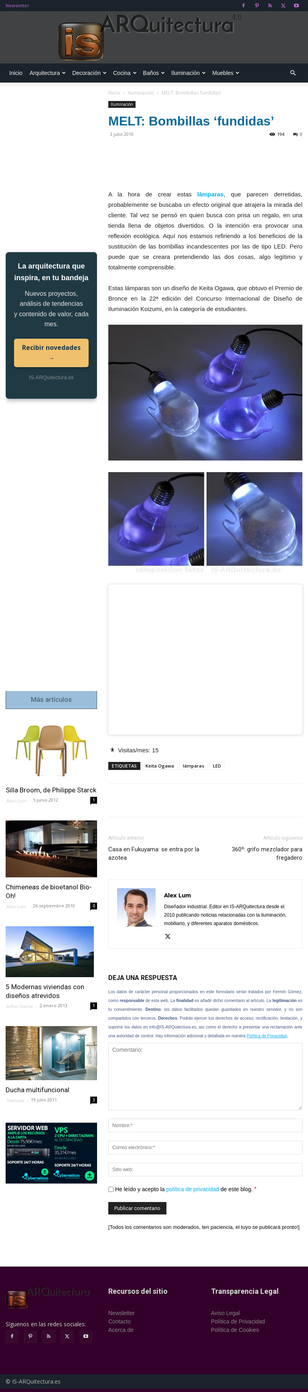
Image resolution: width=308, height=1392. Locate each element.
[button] (292, 73)
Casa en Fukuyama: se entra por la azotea (153, 857)
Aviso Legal (225, 1316)
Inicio (15, 73)
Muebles (225, 73)
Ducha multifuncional (37, 1090)
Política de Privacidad (267, 1039)
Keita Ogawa (160, 769)
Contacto (119, 1324)
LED (217, 769)
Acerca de (121, 1333)
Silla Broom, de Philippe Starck (51, 790)
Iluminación (188, 73)
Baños (154, 73)
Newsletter (17, 5)
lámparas (210, 194)
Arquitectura (48, 73)
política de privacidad (192, 1192)
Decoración (89, 73)
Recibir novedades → (51, 352)
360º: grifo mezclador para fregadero (267, 857)
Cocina (125, 73)
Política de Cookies (235, 1333)
